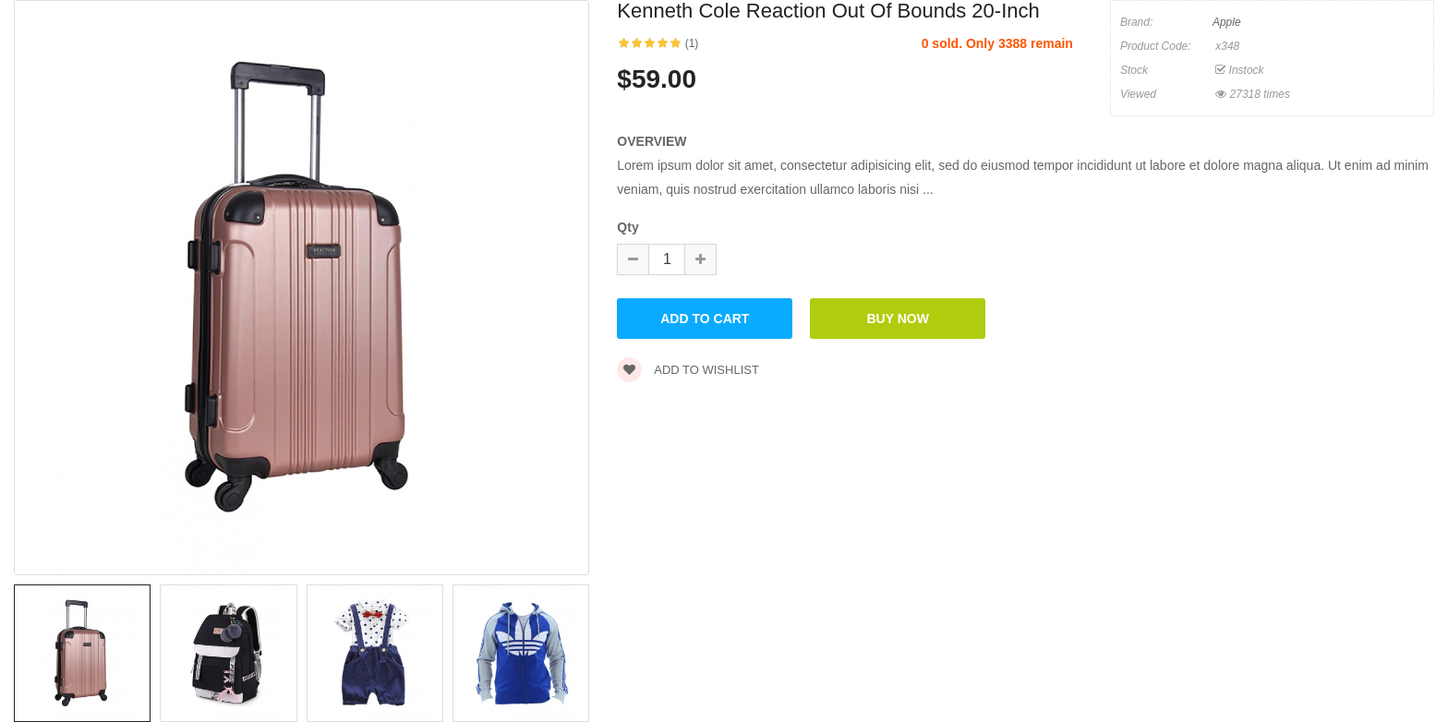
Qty (627, 227)
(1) (692, 43)
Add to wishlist (688, 370)
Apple (1227, 22)
